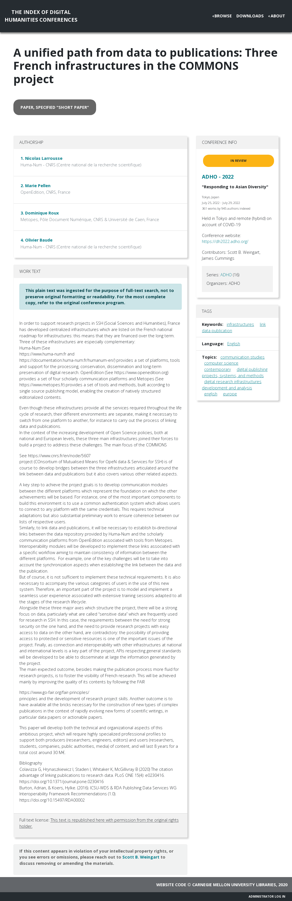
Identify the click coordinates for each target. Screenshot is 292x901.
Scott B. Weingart (140, 857)
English (233, 343)
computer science (221, 363)
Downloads (250, 16)
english (210, 394)
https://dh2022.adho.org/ (225, 241)
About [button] (278, 16)
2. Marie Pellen (35, 185)
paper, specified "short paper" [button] (55, 107)
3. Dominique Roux (40, 213)
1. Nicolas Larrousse (41, 158)
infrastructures (240, 324)
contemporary (217, 369)
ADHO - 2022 (218, 176)
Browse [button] (223, 16)
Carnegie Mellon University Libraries (234, 884)
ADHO (226, 274)
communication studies (242, 357)
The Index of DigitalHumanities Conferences (41, 16)
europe (230, 394)
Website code (171, 884)
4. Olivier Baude (36, 240)
